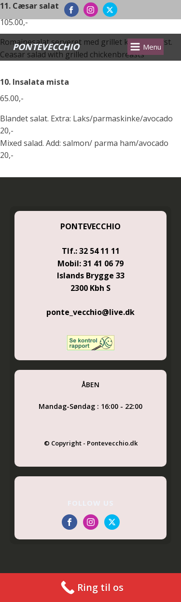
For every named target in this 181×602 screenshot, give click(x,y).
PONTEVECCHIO (46, 46)
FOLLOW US (91, 503)
